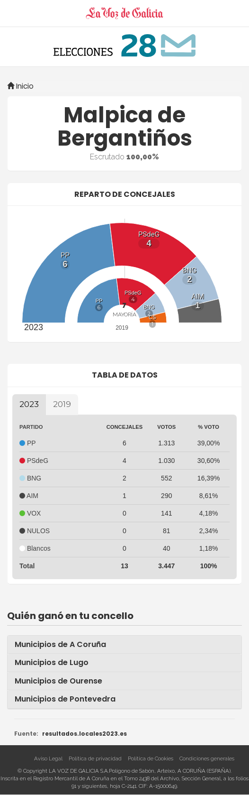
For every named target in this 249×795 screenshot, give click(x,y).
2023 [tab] (29, 404)
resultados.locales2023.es (84, 734)
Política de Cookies (150, 758)
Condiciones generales (206, 758)
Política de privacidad (95, 758)
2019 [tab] (62, 404)
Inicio (20, 86)
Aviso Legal (48, 758)
